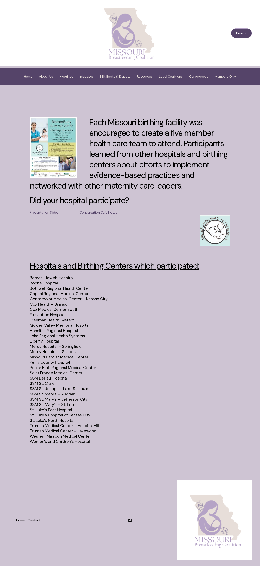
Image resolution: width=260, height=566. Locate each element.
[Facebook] (130, 520)
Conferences (198, 76)
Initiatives (87, 76)
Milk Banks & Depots (115, 76)
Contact (34, 520)
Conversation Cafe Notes (98, 212)
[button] (241, 33)
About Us (46, 76)
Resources (145, 76)
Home (28, 76)
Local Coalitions (171, 76)
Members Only (225, 76)
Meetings (66, 76)
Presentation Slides (44, 212)
